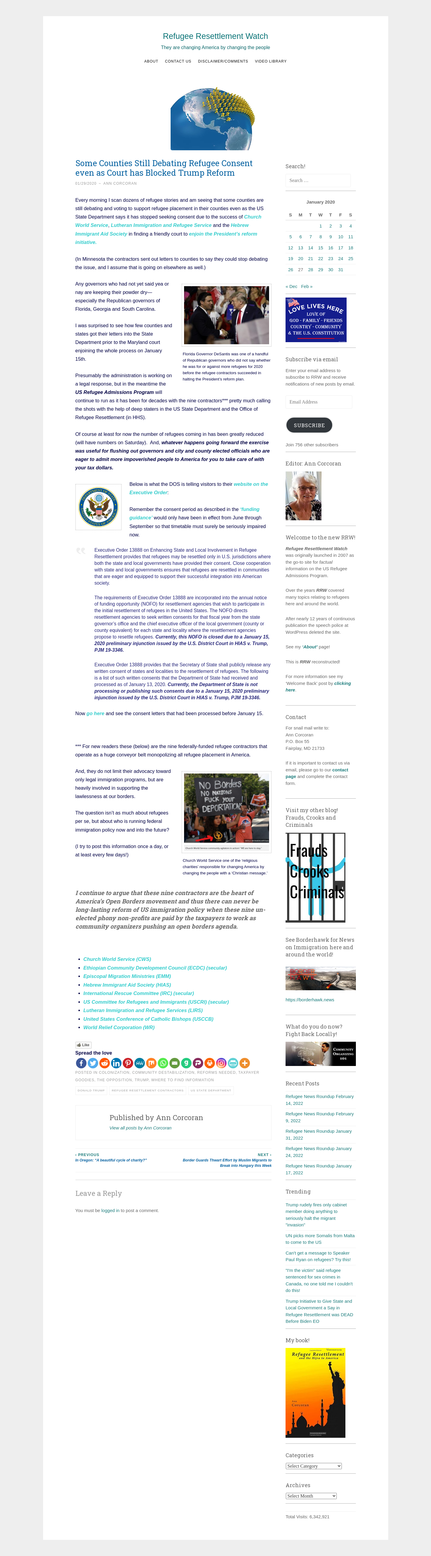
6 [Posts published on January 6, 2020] (300, 236)
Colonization (114, 1070)
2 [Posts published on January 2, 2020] (331, 225)
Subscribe (309, 425)
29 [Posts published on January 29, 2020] (320, 269)
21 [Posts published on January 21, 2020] (310, 258)
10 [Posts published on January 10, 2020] (340, 236)
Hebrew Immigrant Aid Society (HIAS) (127, 983)
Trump (142, 1078)
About (151, 61)
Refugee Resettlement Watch (215, 36)
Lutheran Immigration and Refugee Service (161, 225)
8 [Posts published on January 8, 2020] (320, 236)
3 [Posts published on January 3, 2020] (340, 225)
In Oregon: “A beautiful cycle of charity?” (124, 1154)
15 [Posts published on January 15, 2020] (320, 247)
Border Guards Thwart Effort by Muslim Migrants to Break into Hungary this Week (222, 1157)
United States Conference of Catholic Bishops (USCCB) (149, 1016)
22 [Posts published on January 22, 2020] (320, 258)
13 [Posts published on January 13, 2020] (300, 247)
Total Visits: (297, 1516)
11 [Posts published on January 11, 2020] (350, 236)
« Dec (291, 286)
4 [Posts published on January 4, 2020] (351, 225)
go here (95, 712)
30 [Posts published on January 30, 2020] (330, 269)
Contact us (178, 61)
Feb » (306, 286)
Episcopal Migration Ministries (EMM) (127, 974)
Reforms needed (216, 1070)
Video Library (271, 61)
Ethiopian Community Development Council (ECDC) (144, 966)
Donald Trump (91, 1087)
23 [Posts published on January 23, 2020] (330, 258)
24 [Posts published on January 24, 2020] (340, 258)
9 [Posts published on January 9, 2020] (331, 236)
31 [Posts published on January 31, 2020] (340, 269)
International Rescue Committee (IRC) (128, 991)
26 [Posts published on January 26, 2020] (290, 269)
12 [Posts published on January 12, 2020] (290, 247)
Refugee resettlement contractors (147, 1087)
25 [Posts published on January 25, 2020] (350, 258)
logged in (110, 1208)
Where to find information (182, 1078)
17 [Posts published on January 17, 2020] (340, 247)
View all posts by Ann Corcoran (141, 1125)
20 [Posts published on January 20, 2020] (300, 258)
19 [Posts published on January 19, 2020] (290, 258)
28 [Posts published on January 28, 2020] (310, 269)
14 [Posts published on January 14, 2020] (310, 247)
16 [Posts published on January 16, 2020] (330, 247)
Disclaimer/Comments (223, 61)
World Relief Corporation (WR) (119, 1025)
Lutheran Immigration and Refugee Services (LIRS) (143, 1008)
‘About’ (309, 646)
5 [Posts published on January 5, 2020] (290, 236)
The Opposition (114, 1078)
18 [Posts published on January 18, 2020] (350, 247)
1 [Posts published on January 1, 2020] (320, 225)
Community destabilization (163, 1070)
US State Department (211, 1087)
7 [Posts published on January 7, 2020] (310, 236)
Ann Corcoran (120, 183)
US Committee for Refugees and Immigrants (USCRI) (145, 1000)
